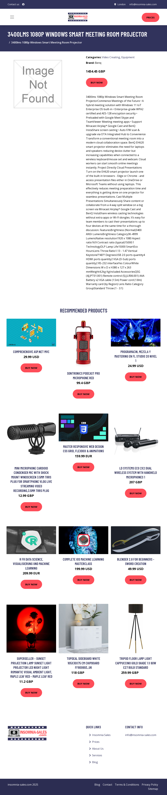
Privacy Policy (150, 784)
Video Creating (111, 57)
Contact (107, 784)
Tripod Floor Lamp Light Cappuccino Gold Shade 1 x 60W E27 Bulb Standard (135, 662)
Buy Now (97, 82)
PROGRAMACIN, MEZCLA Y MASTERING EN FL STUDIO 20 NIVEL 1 (135, 356)
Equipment (128, 57)
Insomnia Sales (101, 735)
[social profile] (23, 4)
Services (97, 755)
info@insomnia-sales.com (143, 4)
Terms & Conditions (127, 784)
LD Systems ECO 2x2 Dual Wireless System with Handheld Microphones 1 (135, 472)
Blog (95, 762)
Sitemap (153, 789)
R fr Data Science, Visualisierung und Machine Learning (31, 563)
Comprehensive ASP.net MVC (31, 352)
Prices (150, 17)
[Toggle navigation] (12, 17)
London (121, 4)
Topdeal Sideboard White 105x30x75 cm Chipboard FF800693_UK (83, 662)
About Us (98, 748)
